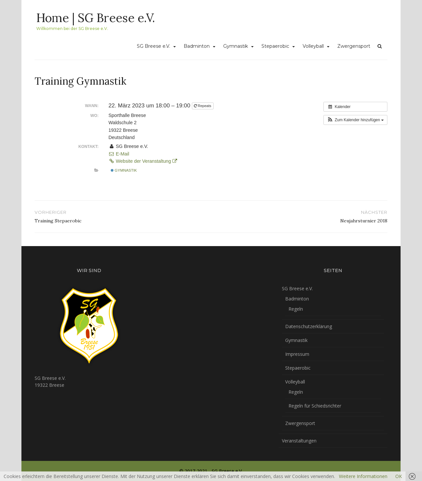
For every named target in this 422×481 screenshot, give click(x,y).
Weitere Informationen (363, 476)
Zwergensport (353, 46)
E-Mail (118, 153)
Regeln (295, 309)
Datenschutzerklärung (308, 326)
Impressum (297, 354)
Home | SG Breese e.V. (95, 17)
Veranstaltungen (299, 441)
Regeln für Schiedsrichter (314, 406)
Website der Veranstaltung (142, 161)
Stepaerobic (275, 46)
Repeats (203, 106)
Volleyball (313, 46)
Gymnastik (235, 46)
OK (398, 476)
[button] (355, 120)
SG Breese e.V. (153, 46)
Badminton (197, 46)
